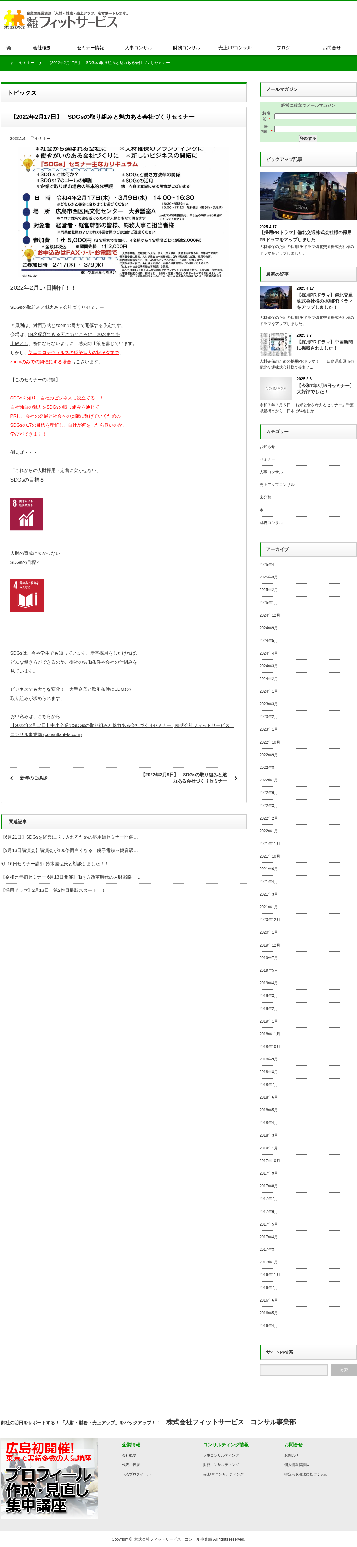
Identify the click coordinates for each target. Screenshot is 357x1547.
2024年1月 (269, 691)
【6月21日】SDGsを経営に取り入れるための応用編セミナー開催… (69, 837)
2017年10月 (270, 1161)
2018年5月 (269, 1110)
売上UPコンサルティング (223, 1474)
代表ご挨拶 (131, 1465)
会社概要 (129, 1455)
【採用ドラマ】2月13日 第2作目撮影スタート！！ (53, 890)
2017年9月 (269, 1173)
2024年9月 (269, 628)
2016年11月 (270, 1274)
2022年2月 (269, 818)
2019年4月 (269, 983)
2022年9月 (269, 755)
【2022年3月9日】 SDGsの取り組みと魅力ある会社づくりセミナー (184, 778)
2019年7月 (269, 958)
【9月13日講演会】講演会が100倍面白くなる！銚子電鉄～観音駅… (69, 850)
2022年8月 (269, 767)
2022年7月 (269, 780)
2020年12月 (270, 919)
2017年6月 (269, 1211)
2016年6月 (269, 1300)
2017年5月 (269, 1224)
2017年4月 (269, 1237)
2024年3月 (269, 666)
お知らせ (267, 446)
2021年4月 (269, 882)
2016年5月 (269, 1313)
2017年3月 (269, 1249)
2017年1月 (269, 1262)
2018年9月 (269, 1059)
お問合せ (291, 1455)
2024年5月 (269, 640)
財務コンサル (271, 523)
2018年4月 (269, 1122)
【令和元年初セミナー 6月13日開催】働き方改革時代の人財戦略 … (71, 877)
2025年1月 (269, 602)
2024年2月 (269, 679)
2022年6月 (269, 792)
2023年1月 (269, 729)
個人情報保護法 (296, 1465)
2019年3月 (269, 995)
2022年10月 (270, 742)
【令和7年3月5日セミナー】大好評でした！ (325, 388)
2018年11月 (270, 1034)
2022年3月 (269, 805)
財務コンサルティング (221, 1465)
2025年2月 (269, 590)
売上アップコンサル (277, 484)
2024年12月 (270, 615)
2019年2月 (269, 1008)
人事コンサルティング (221, 1455)
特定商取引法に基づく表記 (305, 1474)
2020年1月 (269, 932)
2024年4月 (269, 653)
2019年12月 (270, 945)
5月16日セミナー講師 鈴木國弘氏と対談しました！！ (55, 863)
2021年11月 (270, 843)
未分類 (265, 497)
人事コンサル (271, 472)
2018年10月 (270, 1046)
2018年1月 (269, 1148)
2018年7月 (269, 1084)
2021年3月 (269, 894)
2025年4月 (269, 564)
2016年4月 (269, 1325)
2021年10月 (270, 856)
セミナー (27, 63)
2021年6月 (269, 869)
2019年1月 (269, 1021)
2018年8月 (269, 1072)
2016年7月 (269, 1287)
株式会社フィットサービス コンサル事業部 (173, 1539)
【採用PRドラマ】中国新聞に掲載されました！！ (325, 345)
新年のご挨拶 (33, 777)
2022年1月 (269, 831)
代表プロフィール (136, 1474)
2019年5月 (269, 970)
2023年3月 (269, 704)
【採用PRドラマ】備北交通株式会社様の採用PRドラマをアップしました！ (325, 301)
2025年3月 (269, 577)
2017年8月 (269, 1186)
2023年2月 (269, 716)
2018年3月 (269, 1135)
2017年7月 (269, 1198)
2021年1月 (269, 907)
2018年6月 (269, 1097)
